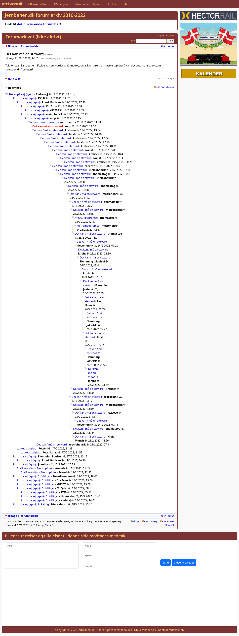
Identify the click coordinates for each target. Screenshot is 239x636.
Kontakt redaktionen (171, 630)
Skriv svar (14, 78)
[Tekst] (42, 555)
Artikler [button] (113, 4)
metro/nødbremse (86, 218)
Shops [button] (128, 4)
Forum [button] (97, 4)
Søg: (133, 40)
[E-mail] (120, 566)
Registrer (170, 35)
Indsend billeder (184, 562)
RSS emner (168, 521)
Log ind (160, 35)
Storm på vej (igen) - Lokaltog (30, 504)
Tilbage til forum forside (23, 46)
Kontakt (169, 525)
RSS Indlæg (150, 521)
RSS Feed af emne (165, 87)
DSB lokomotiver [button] (37, 4)
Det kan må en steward (42, 122)
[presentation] (185, 548)
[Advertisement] (119, 600)
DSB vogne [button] (61, 4)
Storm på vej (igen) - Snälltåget (31, 476)
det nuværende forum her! (39, 24)
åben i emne (167, 46)
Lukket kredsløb (26, 448)
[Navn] (120, 556)
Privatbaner (82, 4)
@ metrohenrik (64, 58)
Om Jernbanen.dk (145, 630)
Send (165, 562)
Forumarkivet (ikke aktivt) (33, 37)
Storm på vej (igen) (20, 94)
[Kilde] (120, 545)
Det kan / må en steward (47, 130)
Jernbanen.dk (12, 3)
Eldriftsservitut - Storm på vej (34, 468)
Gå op (135, 521)
